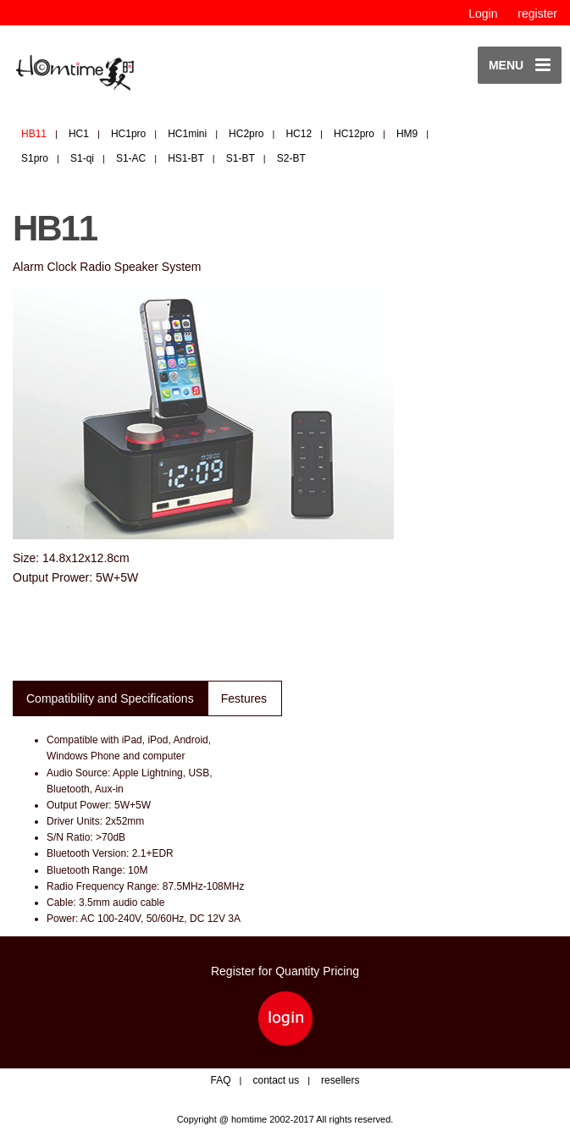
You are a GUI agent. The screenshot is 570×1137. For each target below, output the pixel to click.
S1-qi (82, 158)
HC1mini (187, 134)
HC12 (298, 134)
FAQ (221, 1080)
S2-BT (291, 158)
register (537, 13)
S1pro (34, 158)
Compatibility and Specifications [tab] (110, 698)
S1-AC (131, 158)
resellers (340, 1080)
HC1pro (128, 134)
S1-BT (240, 158)
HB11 (34, 134)
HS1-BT (186, 158)
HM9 (407, 134)
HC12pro (354, 134)
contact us (275, 1080)
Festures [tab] (244, 698)
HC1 (79, 134)
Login (482, 13)
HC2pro (246, 134)
